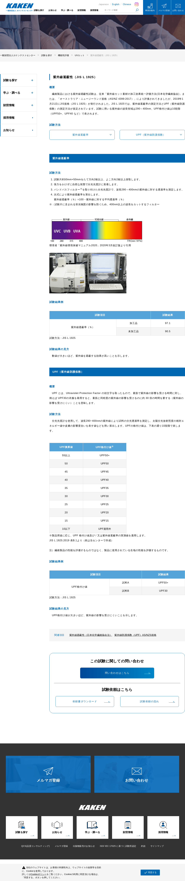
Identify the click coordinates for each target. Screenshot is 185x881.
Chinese (127, 4)
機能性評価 (63, 55)
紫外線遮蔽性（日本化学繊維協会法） (90, 635)
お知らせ (52, 10)
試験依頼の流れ (149, 701)
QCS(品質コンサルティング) (35, 846)
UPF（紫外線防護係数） (150, 134)
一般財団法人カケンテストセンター (17, 55)
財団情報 (82, 10)
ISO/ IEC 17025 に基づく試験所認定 (118, 846)
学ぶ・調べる (67, 10)
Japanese (104, 4)
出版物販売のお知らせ (84, 846)
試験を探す (39, 10)
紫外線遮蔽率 (80, 134)
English (115, 4)
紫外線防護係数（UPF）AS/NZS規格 (135, 635)
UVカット (79, 55)
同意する (150, 872)
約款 (143, 846)
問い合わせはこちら (117, 673)
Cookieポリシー (39, 874)
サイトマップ (157, 846)
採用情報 (94, 10)
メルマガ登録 (61, 846)
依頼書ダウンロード (85, 701)
